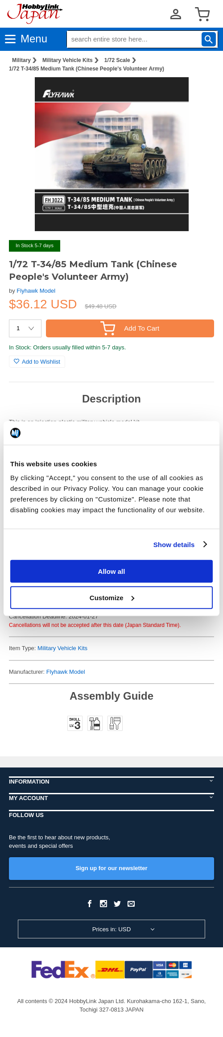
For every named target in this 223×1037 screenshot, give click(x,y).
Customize (112, 597)
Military (21, 60)
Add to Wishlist (37, 361)
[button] (198, 93)
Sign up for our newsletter (111, 868)
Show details (174, 544)
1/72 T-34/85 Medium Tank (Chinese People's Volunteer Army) (86, 69)
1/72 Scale (117, 60)
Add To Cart (129, 328)
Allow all (111, 571)
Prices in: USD (111, 929)
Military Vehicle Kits (67, 60)
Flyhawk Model (36, 290)
